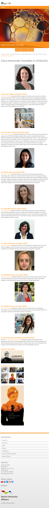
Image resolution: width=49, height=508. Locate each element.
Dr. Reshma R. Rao (6, 174)
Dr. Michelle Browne (6, 277)
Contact (4, 463)
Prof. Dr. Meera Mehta (7, 134)
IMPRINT (4, 486)
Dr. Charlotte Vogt (6, 210)
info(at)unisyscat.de (8, 473)
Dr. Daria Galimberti (6, 245)
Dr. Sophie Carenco (6, 308)
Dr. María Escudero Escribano (13, 339)
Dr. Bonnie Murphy (6, 96)
